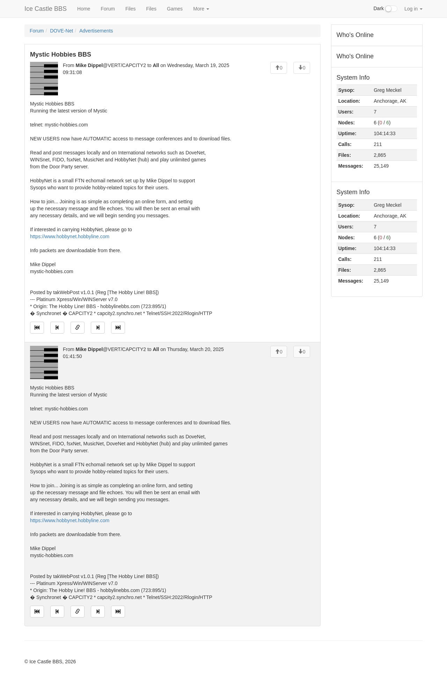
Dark (385, 9)
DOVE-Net (61, 31)
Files (130, 9)
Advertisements (96, 31)
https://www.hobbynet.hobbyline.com (69, 236)
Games (175, 9)
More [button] (201, 9)
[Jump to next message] (98, 328)
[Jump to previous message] (57, 328)
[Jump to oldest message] (37, 328)
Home (83, 9)
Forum (108, 9)
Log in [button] (413, 9)
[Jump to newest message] (118, 328)
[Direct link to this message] (78, 328)
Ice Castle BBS (45, 8)
